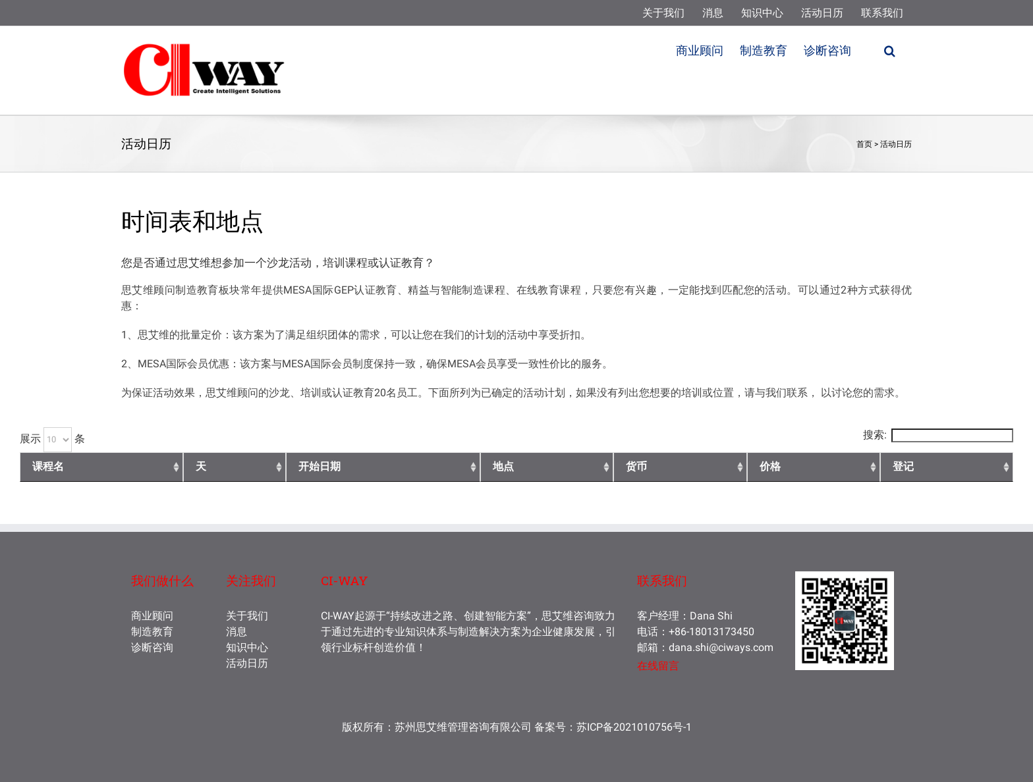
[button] (889, 49)
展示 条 (52, 438)
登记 (903, 466)
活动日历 (896, 144)
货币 (636, 466)
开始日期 (319, 466)
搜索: (938, 435)
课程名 (48, 466)
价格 (770, 466)
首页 (864, 144)
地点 (503, 466)
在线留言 (658, 666)
